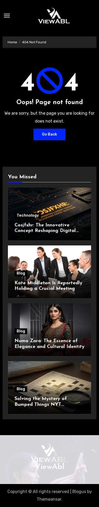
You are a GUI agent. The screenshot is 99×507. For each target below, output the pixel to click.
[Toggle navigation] (7, 15)
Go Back (49, 134)
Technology (28, 215)
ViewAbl (49, 467)
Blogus (79, 491)
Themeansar (49, 499)
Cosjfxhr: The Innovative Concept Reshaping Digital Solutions (45, 231)
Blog (21, 273)
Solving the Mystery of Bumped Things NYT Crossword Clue (41, 404)
